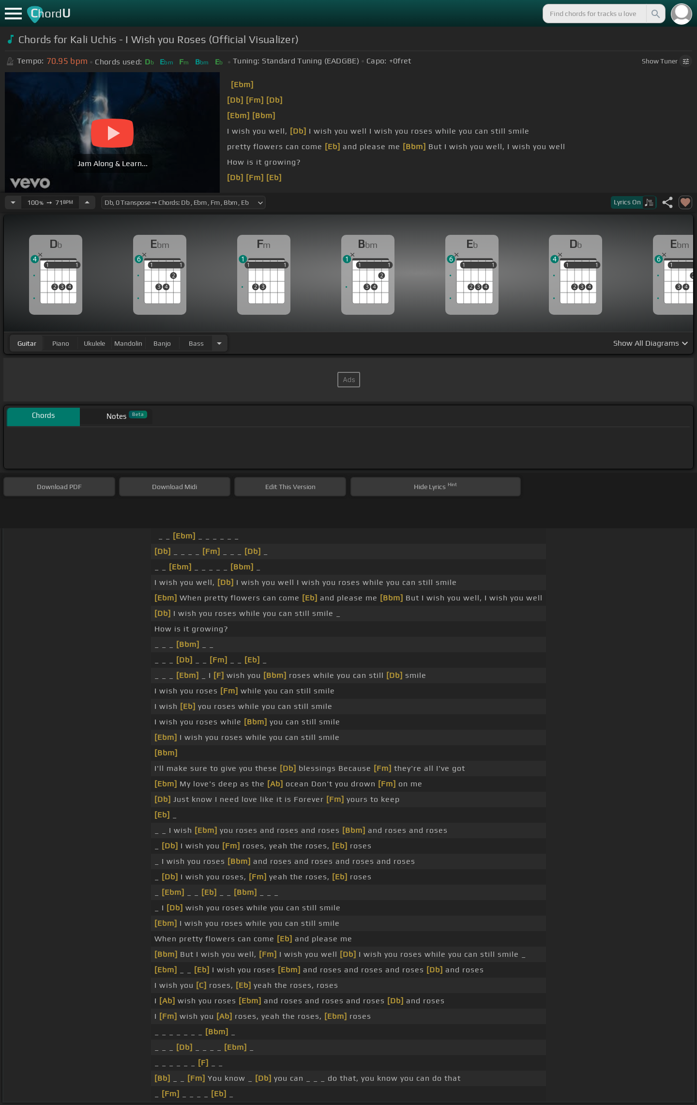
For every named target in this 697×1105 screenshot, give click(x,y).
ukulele (94, 343)
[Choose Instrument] (219, 343)
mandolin (128, 343)
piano (60, 343)
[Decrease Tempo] (13, 202)
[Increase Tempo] (87, 202)
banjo (162, 343)
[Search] (655, 13)
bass (196, 343)
